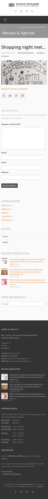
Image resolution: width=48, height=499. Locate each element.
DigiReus (40, 486)
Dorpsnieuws (6, 220)
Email (4, 162)
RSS (32, 11)
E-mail (26, 11)
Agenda (4, 212)
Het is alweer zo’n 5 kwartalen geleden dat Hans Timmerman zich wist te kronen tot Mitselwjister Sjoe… (26, 271)
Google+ (16, 95)
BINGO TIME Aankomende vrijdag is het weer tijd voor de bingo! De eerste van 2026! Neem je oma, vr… (28, 282)
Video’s (5, 242)
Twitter (21, 11)
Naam (4, 152)
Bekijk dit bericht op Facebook (14, 88)
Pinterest (22, 95)
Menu (5, 20)
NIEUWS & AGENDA (15, 456)
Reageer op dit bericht (11, 124)
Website (5, 172)
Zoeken (44, 303)
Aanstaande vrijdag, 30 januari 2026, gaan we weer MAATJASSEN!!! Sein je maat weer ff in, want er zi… (27, 261)
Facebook (15, 11)
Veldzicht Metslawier (27, 484)
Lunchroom (6, 216)
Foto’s (5, 236)
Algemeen (5, 209)
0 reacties (5, 56)
